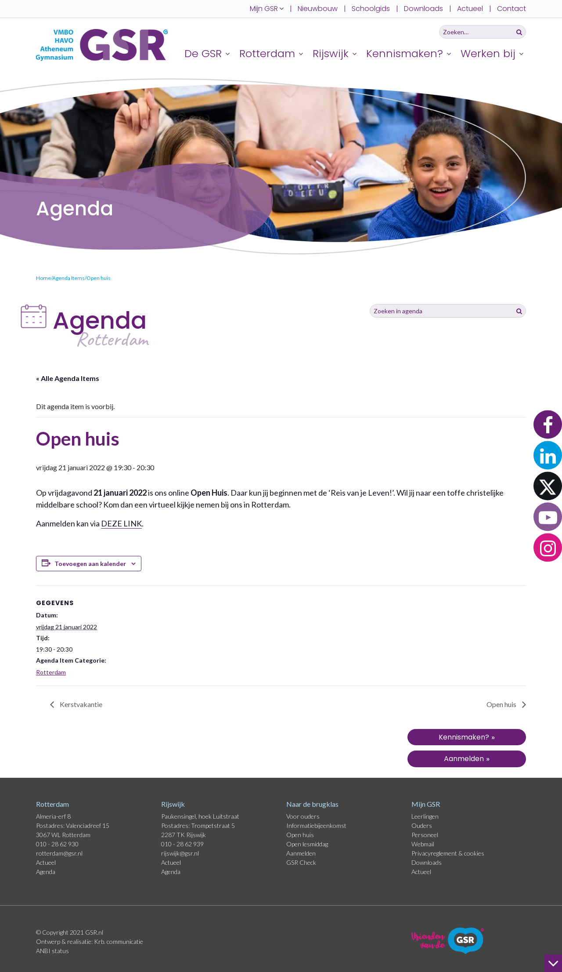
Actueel (470, 9)
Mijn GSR (425, 804)
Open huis (502, 704)
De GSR (203, 53)
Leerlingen (425, 816)
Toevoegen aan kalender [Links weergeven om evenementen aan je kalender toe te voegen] (90, 563)
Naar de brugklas (312, 804)
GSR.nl (94, 932)
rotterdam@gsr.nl (59, 853)
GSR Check (301, 862)
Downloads (423, 9)
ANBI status (52, 950)
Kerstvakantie (80, 704)
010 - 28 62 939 (182, 844)
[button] (547, 424)
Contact (511, 9)
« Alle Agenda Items (67, 378)
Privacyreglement (434, 853)
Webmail (422, 844)
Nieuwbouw (318, 9)
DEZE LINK (121, 523)
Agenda (45, 871)
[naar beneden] (553, 963)
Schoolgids (371, 9)
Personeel (424, 834)
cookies (474, 853)
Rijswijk (331, 53)
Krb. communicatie (118, 941)
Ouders (421, 825)
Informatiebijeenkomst (316, 825)
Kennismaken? (404, 53)
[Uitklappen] (229, 53)
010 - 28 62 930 (57, 844)
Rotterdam (267, 53)
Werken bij (488, 53)
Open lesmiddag (307, 844)
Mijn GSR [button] (267, 9)
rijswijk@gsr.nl (180, 853)
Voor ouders (303, 816)
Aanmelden (301, 853)
